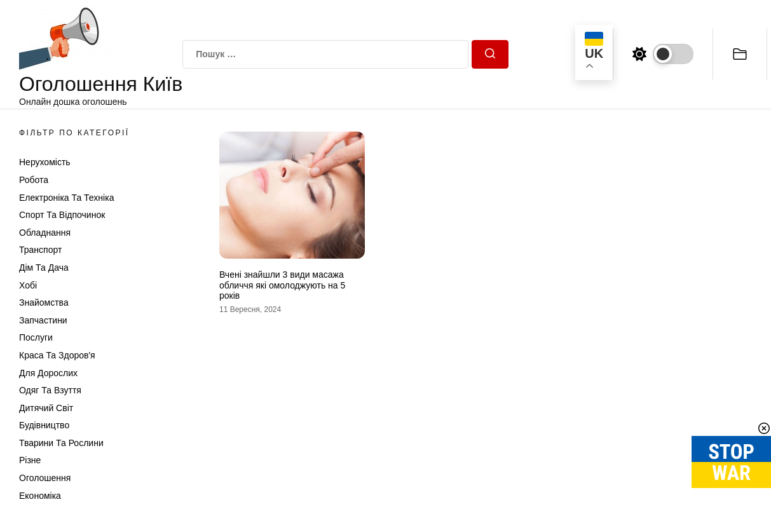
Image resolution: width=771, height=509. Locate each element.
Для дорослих (48, 373)
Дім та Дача (44, 267)
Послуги (36, 337)
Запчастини (43, 320)
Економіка (40, 496)
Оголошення (45, 478)
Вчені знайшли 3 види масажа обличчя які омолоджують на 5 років (282, 285)
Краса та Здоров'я (57, 355)
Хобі (28, 285)
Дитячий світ (46, 408)
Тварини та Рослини (61, 443)
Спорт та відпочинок (62, 215)
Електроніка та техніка (66, 198)
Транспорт (40, 250)
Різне (30, 460)
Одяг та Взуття (50, 390)
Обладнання (45, 232)
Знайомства (44, 302)
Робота (33, 180)
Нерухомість (45, 162)
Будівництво (44, 425)
